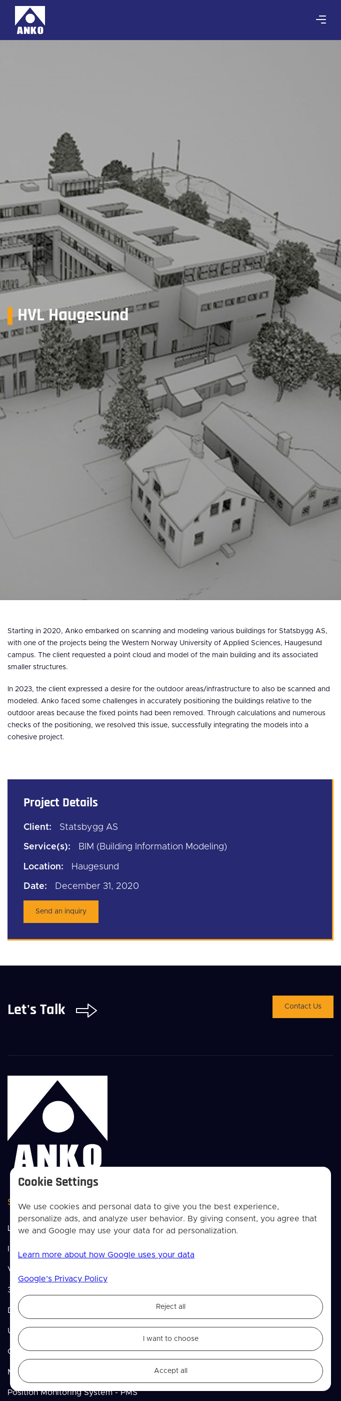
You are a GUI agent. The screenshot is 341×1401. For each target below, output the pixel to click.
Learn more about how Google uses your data (106, 1255)
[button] (321, 20)
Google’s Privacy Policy (63, 1279)
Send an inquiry (61, 911)
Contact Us (303, 1006)
